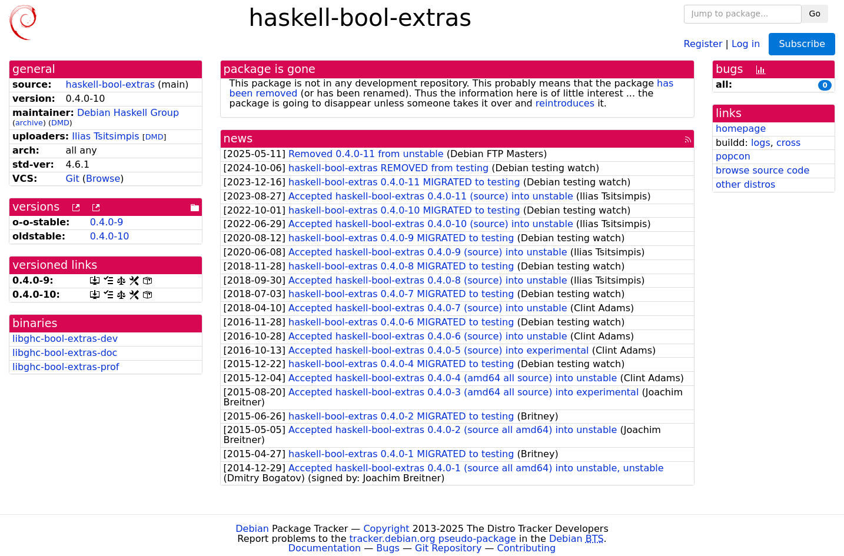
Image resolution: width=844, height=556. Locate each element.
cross (788, 142)
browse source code (762, 170)
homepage (741, 128)
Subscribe (802, 43)
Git (72, 178)
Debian (252, 528)
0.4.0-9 (107, 222)
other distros (745, 184)
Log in (746, 43)
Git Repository (448, 548)
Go (814, 13)
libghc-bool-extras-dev (65, 338)
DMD (60, 122)
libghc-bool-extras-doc (64, 352)
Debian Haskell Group (128, 112)
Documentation (324, 548)
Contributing (526, 548)
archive (29, 122)
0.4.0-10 (109, 236)
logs (760, 142)
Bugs (388, 548)
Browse (103, 178)
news (238, 138)
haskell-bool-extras (110, 84)
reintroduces (565, 103)
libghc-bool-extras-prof (65, 366)
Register (703, 43)
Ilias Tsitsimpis (105, 136)
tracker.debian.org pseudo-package (433, 538)
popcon (733, 156)
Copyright (386, 528)
